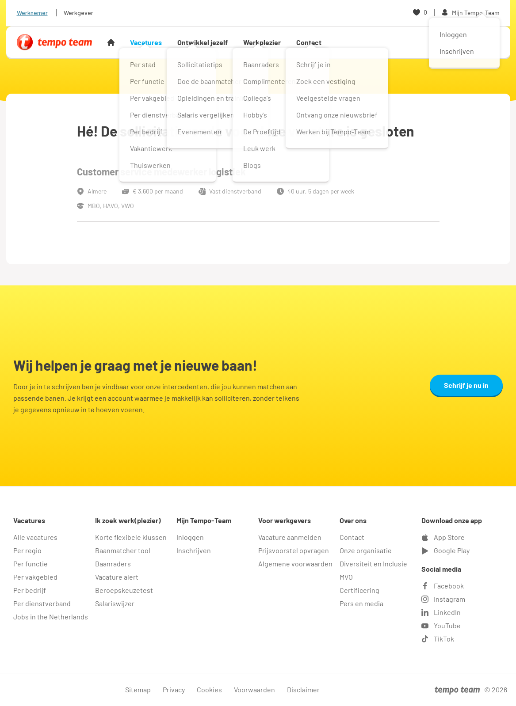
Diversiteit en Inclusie (373, 563)
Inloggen (190, 537)
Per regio (27, 550)
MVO (346, 577)
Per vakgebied (35, 577)
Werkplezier (262, 42)
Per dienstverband (42, 603)
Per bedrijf (29, 590)
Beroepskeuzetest (124, 590)
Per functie (30, 563)
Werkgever (78, 12)
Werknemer (32, 12)
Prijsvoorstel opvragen (293, 550)
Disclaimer (303, 689)
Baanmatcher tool (122, 550)
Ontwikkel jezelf (202, 42)
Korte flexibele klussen (131, 537)
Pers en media (361, 603)
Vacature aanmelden (289, 537)
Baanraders (113, 563)
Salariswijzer (114, 603)
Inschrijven (193, 550)
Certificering (359, 590)
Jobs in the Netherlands (50, 616)
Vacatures (146, 42)
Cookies (209, 689)
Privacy (174, 689)
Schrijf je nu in (466, 385)
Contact (308, 42)
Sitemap (138, 689)
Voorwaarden (254, 689)
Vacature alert (116, 577)
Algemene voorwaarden (295, 563)
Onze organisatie (366, 550)
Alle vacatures (35, 537)
